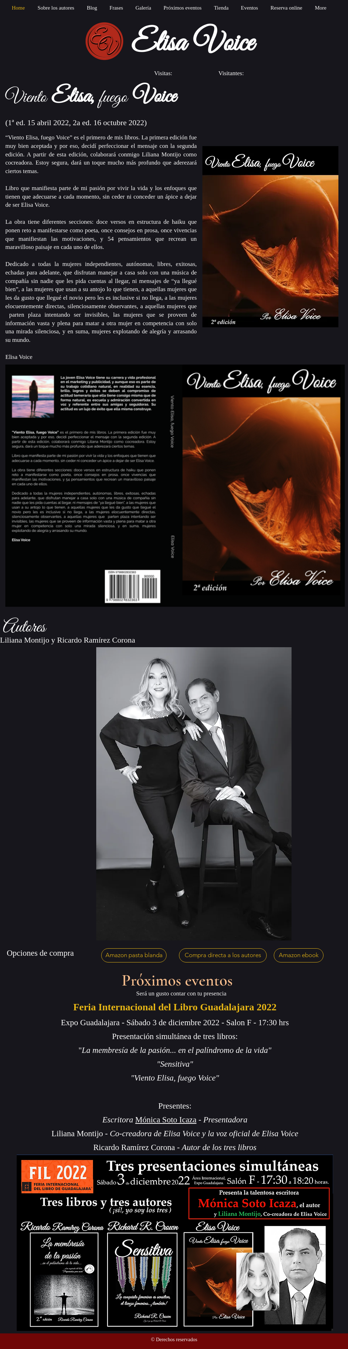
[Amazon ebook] (298, 955)
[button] (143, 7)
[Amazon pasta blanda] (134, 955)
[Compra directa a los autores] (223, 955)
